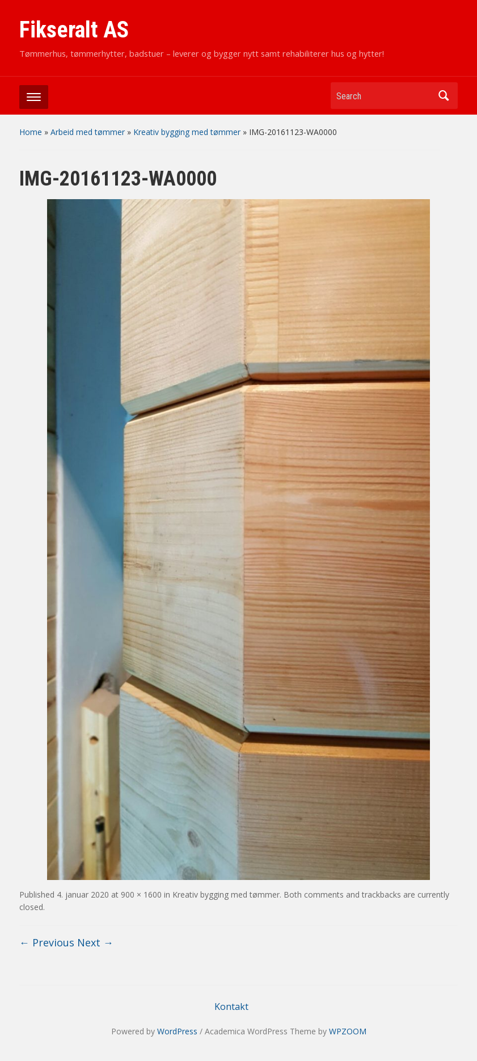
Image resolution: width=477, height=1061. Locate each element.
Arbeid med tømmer (87, 132)
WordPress (177, 1031)
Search (443, 95)
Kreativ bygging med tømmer (186, 132)
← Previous (46, 942)
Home (30, 132)
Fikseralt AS (74, 29)
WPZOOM (347, 1031)
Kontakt (231, 1006)
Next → (95, 942)
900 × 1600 (141, 894)
